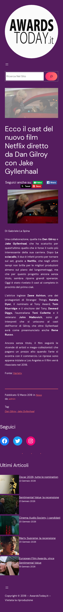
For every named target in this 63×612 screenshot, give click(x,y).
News (39, 394)
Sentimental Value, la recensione (39, 497)
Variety (17, 373)
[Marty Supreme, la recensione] (9, 546)
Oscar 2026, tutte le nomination (38, 477)
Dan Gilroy (10, 411)
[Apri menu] (7, 64)
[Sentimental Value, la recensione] (9, 505)
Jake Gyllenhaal (25, 411)
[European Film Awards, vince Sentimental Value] (9, 566)
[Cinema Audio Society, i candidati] (9, 526)
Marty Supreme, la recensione (37, 538)
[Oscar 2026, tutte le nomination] (9, 485)
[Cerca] (51, 76)
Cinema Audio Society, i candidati (39, 517)
